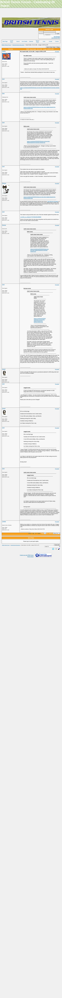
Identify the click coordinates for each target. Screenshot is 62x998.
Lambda (4, 521)
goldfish (4, 51)
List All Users (11, 41)
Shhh (3, 93)
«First (29, 533)
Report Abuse (30, 556)
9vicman (4, 225)
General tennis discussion (18, 45)
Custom (57, 41)
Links (44, 41)
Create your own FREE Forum (27, 555)
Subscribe (57, 545)
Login (57, 33)
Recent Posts (37, 41)
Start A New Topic (50, 47)
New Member (57, 36)
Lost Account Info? (55, 37)
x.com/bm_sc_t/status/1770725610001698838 (30, 217)
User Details (24, 41)
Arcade (50, 41)
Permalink (57, 51)
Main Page (5, 41)
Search (18, 41)
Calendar (31, 41)
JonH (3, 79)
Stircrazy (4, 183)
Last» (39, 533)
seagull (3, 369)
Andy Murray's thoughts (52, 201)
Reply (58, 47)
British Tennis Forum (6, 45)
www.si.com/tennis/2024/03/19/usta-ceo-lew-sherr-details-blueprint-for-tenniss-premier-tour (38, 142)
